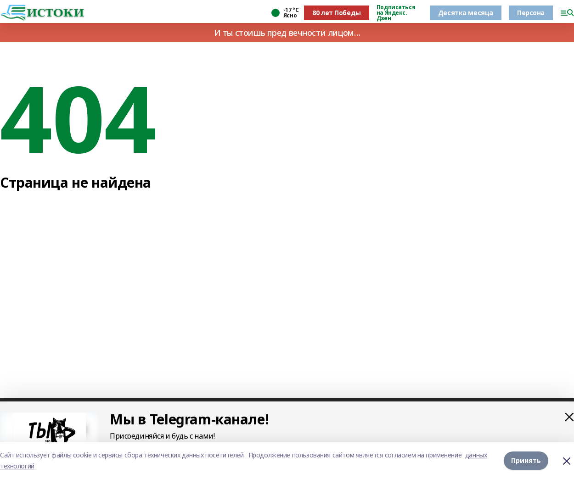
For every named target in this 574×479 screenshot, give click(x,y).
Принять (526, 460)
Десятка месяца (465, 12)
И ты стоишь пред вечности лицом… (287, 32)
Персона (531, 12)
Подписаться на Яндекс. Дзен (396, 13)
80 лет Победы (336, 12)
